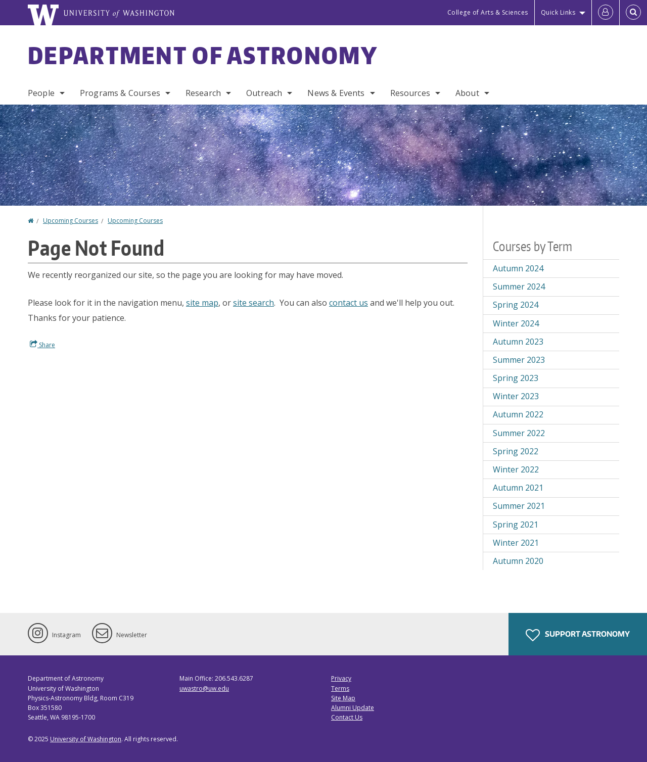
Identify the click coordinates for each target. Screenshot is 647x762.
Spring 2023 (515, 378)
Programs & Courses (120, 93)
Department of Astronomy (203, 55)
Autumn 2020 (518, 560)
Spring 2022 (515, 451)
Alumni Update (352, 707)
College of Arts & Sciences (487, 12)
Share (42, 344)
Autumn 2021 (518, 487)
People (41, 93)
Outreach (264, 93)
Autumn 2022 (518, 414)
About (467, 93)
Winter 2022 (516, 469)
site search (253, 302)
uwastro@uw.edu (204, 688)
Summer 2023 (519, 359)
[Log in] (605, 12)
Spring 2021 (515, 524)
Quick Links (558, 12)
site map (202, 302)
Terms (340, 688)
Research (203, 93)
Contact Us (346, 717)
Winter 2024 (516, 323)
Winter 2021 (516, 542)
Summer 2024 (519, 286)
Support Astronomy (578, 635)
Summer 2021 (519, 505)
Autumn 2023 (518, 341)
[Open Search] (633, 12)
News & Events (335, 93)
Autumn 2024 (518, 268)
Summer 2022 (519, 433)
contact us (348, 302)
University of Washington (85, 739)
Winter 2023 (516, 396)
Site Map (343, 698)
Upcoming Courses (70, 220)
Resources (410, 93)
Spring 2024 (515, 304)
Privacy (341, 678)
